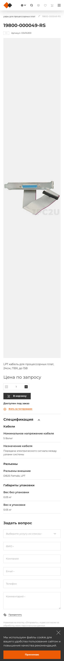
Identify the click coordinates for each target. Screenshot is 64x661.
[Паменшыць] (6, 385)
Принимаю (32, 654)
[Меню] (59, 5)
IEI (6, 33)
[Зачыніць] (58, 632)
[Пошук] (31, 5)
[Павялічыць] (26, 385)
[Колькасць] (16, 385)
